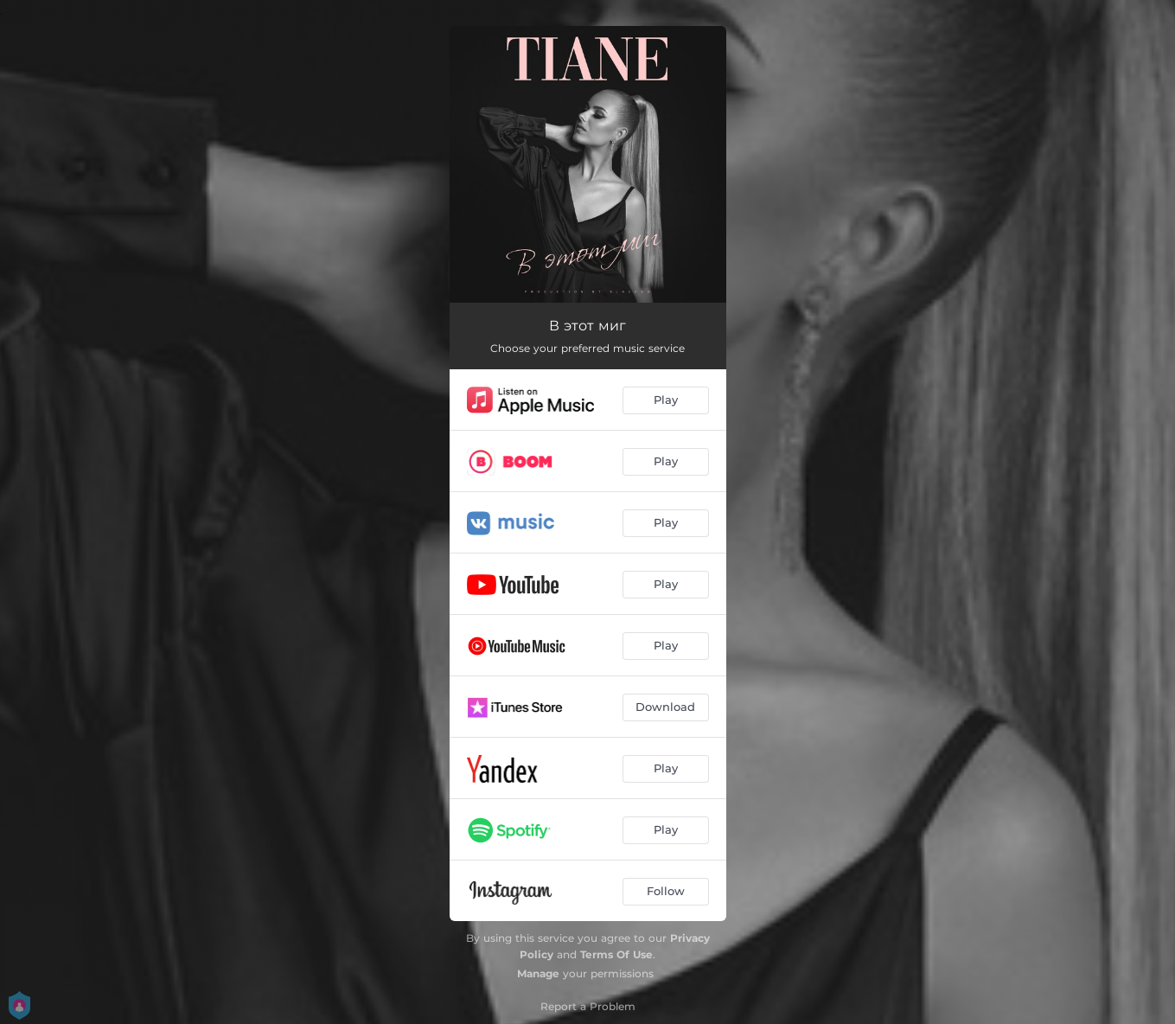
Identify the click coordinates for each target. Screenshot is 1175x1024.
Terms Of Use (616, 954)
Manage (538, 973)
